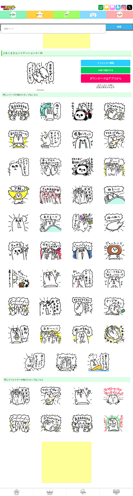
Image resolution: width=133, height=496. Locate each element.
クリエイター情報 (105, 63)
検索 (119, 27)
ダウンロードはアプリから (106, 78)
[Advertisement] (66, 41)
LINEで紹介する (105, 70)
